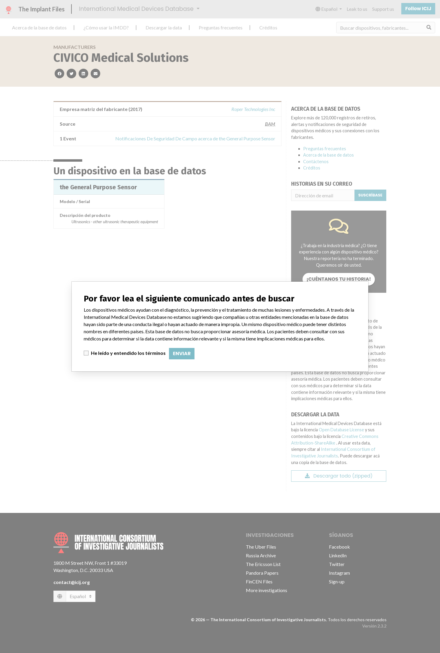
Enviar (182, 353)
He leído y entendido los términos (128, 353)
